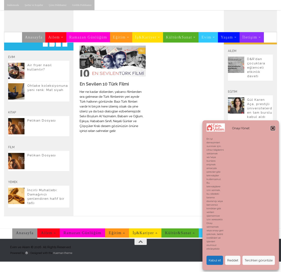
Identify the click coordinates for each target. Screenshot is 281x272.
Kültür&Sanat (179, 37)
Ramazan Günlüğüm (88, 37)
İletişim (249, 37)
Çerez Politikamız (57, 5)
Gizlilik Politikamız (82, 5)
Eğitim (119, 37)
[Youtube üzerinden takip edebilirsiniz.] (51, 54)
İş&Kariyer (146, 37)
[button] (273, 128)
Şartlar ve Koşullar (34, 5)
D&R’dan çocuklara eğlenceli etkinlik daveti (256, 78)
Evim (206, 37)
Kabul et (215, 260)
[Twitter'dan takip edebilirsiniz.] (58, 54)
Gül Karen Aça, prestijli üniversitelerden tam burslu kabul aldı (259, 118)
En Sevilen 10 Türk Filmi (104, 94)
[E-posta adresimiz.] (64, 54)
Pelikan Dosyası (41, 131)
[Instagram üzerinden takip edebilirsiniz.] (45, 54)
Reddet (232, 260)
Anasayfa (33, 37)
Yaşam (227, 37)
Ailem (54, 37)
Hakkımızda (13, 5)
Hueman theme (62, 263)
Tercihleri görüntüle (259, 260)
